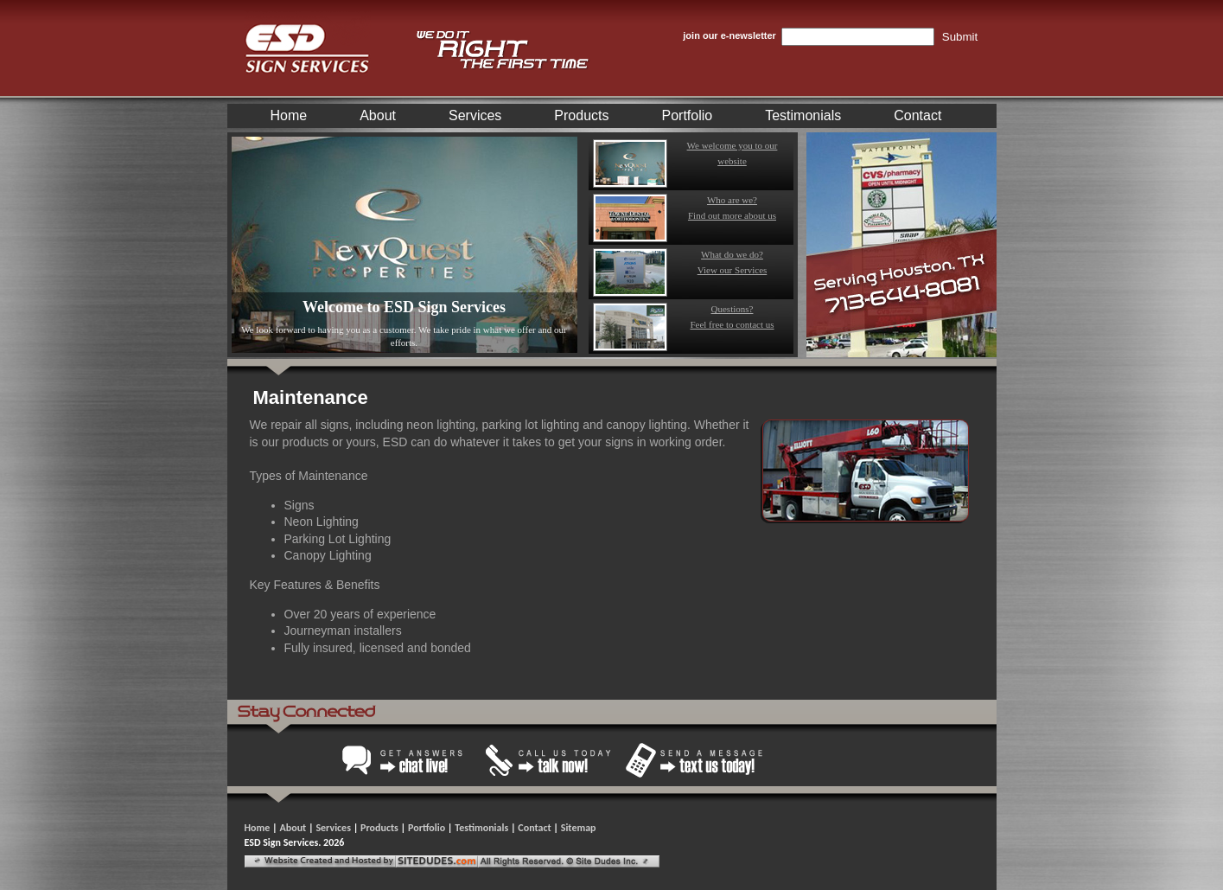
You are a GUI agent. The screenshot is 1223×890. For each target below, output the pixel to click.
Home (289, 115)
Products (581, 115)
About (378, 115)
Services (475, 115)
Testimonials (803, 115)
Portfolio (687, 115)
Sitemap (578, 828)
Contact (917, 115)
